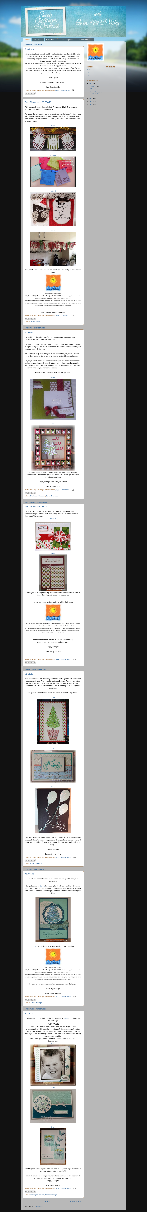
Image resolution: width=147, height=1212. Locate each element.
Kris (53, 424)
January (94, 86)
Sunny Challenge (52, 496)
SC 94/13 (29, 332)
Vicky (53, 377)
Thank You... (30, 49)
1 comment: (65, 315)
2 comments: (65, 90)
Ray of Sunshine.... (85, 40)
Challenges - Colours (37, 1195)
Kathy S (53, 191)
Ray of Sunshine (35, 322)
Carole (53, 126)
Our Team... (38, 40)
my (66, 1018)
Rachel (53, 155)
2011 (91, 104)
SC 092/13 (29, 1013)
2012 (91, 101)
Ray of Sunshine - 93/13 (36, 507)
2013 (91, 98)
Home (27, 40)
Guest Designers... (67, 40)
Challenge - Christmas (37, 496)
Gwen (53, 698)
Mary (53, 230)
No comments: (66, 659)
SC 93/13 (29, 674)
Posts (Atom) (38, 1206)
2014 (91, 84)
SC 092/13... (30, 874)
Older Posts (75, 1201)
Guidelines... (51, 40)
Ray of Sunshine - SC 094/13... (39, 102)
